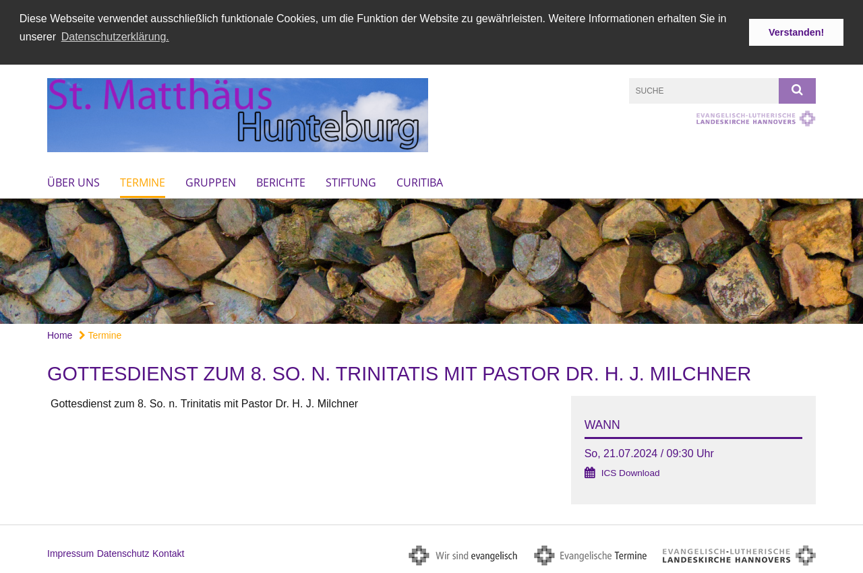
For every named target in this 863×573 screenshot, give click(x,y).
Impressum (70, 553)
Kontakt (168, 553)
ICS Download (630, 472)
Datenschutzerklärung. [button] (115, 36)
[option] (431, 261)
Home (59, 334)
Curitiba (419, 181)
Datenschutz (123, 553)
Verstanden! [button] (796, 32)
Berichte (280, 181)
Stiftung (351, 181)
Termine (142, 181)
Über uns (73, 181)
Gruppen (210, 181)
